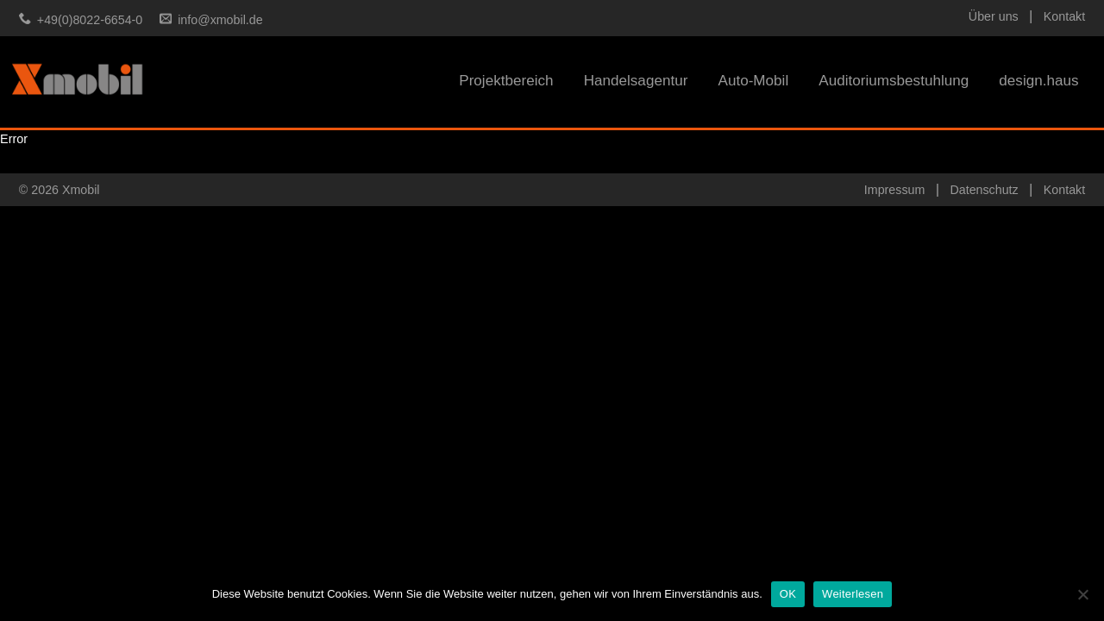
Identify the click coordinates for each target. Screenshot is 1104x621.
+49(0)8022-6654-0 (89, 20)
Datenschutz (984, 190)
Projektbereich (506, 80)
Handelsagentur (636, 80)
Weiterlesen (852, 593)
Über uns (994, 16)
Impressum (894, 190)
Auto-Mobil (753, 80)
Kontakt (1064, 16)
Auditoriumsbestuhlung (894, 80)
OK (788, 593)
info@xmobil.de (220, 20)
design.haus (1038, 80)
